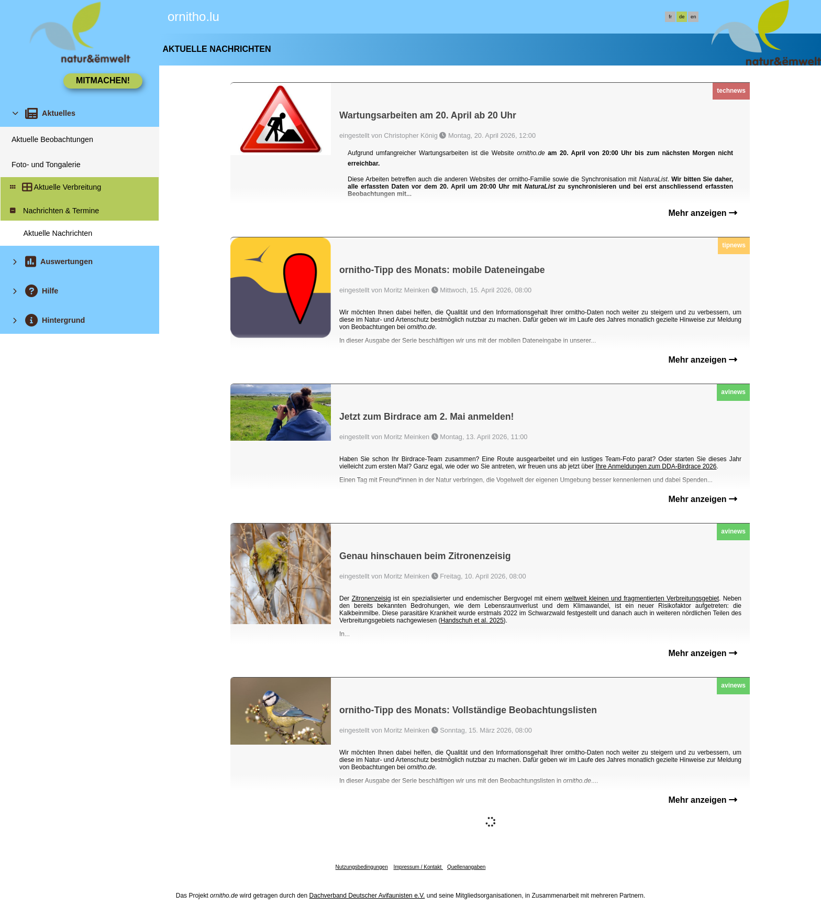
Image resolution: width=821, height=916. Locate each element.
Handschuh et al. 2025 (471, 620)
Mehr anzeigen (702, 213)
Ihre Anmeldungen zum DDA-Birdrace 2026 (656, 466)
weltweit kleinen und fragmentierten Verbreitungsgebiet (641, 598)
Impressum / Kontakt (417, 867)
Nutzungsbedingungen (362, 867)
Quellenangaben (466, 867)
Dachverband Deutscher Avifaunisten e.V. (367, 895)
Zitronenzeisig (371, 598)
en (693, 16)
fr (670, 16)
